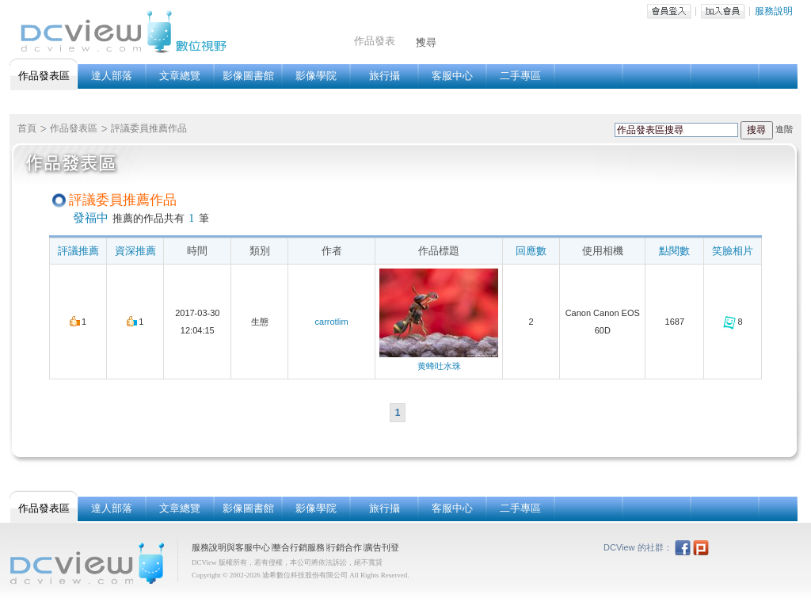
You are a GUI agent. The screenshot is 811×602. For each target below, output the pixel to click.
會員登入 (669, 11)
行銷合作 (344, 547)
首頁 (26, 128)
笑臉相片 (732, 251)
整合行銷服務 (298, 547)
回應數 (531, 251)
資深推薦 (135, 251)
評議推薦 (78, 251)
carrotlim (331, 321)
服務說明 (774, 11)
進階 (784, 129)
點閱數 (674, 251)
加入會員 (723, 11)
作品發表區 (73, 128)
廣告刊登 (381, 547)
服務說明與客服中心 (231, 547)
